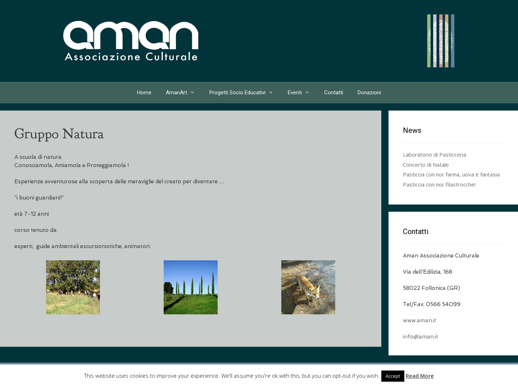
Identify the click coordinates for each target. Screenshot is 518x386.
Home (144, 92)
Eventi (302, 92)
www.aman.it (419, 320)
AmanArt (184, 92)
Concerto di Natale (426, 164)
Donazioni (369, 92)
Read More (420, 375)
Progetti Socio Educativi (245, 92)
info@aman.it (420, 336)
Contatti (333, 92)
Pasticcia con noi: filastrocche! (439, 184)
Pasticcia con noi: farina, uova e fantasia (451, 174)
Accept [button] (393, 376)
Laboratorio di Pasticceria (434, 154)
